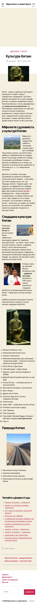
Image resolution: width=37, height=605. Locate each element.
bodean (13, 61)
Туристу (24, 51)
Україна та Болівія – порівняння (17, 502)
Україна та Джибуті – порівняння (18, 532)
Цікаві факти (7, 577)
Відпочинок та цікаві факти (18, 4)
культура (12, 548)
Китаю (26, 191)
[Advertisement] (18, 27)
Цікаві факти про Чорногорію (16, 535)
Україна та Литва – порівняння (17, 529)
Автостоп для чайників (14, 516)
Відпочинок (15, 51)
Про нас (5, 582)
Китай (6, 548)
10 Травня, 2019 (25, 61)
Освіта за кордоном (10, 580)
